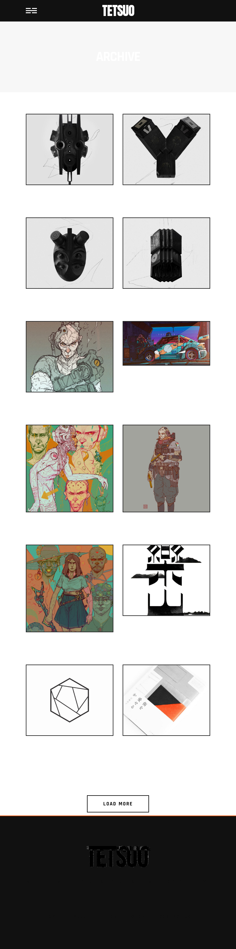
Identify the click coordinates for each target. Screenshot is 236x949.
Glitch (166, 204)
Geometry (69, 755)
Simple (166, 635)
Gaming (70, 411)
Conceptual (70, 651)
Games (69, 204)
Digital (166, 384)
